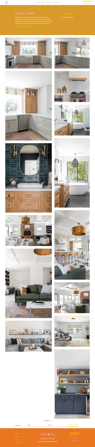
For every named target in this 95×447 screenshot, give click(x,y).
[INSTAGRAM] (74, 438)
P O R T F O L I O (17, 442)
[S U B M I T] (72, 425)
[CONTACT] (88, 2)
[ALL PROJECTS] (47, 420)
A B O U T (16, 436)
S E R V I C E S (17, 439)
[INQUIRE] (74, 434)
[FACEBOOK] (74, 440)
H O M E (16, 433)
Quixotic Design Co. (52, 441)
